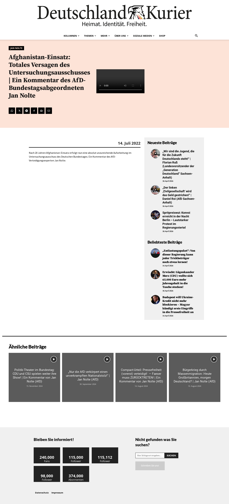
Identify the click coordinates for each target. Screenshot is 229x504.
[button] (196, 36)
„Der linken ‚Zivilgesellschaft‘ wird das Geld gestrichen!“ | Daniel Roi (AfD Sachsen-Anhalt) (178, 195)
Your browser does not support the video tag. (120, 81)
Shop (162, 35)
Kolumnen (71, 35)
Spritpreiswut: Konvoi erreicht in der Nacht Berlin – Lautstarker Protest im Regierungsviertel (176, 220)
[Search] (171, 455)
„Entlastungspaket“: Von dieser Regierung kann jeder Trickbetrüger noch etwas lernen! (178, 256)
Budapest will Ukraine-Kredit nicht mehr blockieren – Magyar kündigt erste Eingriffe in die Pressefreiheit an (178, 304)
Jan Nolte (16, 48)
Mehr (105, 35)
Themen (90, 35)
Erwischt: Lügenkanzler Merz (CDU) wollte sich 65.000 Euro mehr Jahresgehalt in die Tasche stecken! (178, 279)
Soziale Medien (143, 35)
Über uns (121, 35)
